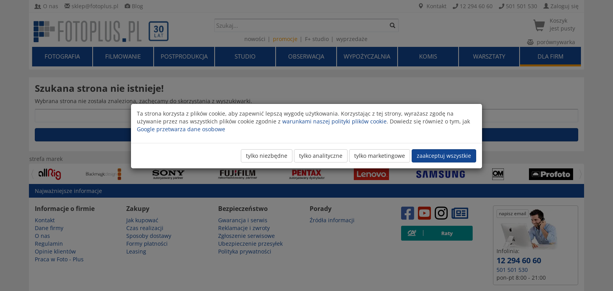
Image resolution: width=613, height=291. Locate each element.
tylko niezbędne (266, 155)
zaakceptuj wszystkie (444, 155)
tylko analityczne (320, 155)
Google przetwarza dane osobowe (181, 129)
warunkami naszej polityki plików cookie (334, 121)
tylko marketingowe (379, 155)
